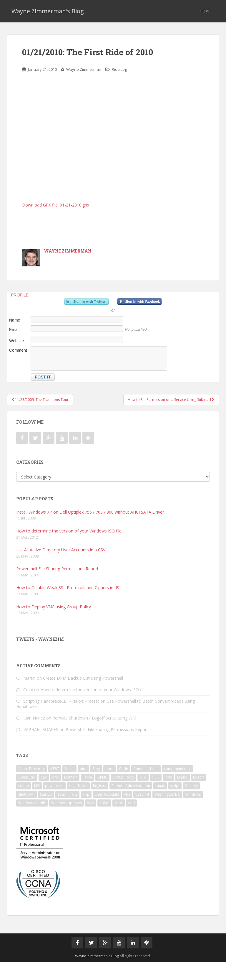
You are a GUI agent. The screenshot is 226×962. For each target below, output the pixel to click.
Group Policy (123, 777)
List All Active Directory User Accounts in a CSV (60, 550)
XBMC (104, 802)
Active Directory (31, 768)
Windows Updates (66, 802)
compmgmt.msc (177, 768)
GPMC (102, 777)
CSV (44, 777)
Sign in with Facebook (139, 301)
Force (87, 777)
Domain (70, 777)
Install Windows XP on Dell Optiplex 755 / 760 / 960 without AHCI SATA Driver (90, 512)
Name (14, 320)
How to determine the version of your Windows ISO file (69, 531)
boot (109, 768)
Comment (18, 350)
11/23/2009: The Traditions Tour (40, 399)
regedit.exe (78, 785)
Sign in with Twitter (86, 301)
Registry (99, 785)
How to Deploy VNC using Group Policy (53, 606)
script (175, 785)
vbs (127, 794)
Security (191, 785)
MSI (37, 785)
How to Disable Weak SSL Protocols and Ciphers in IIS (67, 587)
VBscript (142, 794)
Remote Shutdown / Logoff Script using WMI (94, 718)
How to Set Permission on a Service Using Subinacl (171, 399)
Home (205, 11)
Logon (23, 785)
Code (123, 768)
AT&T (54, 768)
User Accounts (107, 794)
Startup (46, 794)
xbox (118, 802)
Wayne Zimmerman (83, 69)
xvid (131, 802)
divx (55, 777)
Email (14, 329)
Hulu (155, 777)
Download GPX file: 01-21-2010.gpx (55, 205)
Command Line (146, 768)
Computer (26, 777)
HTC (143, 777)
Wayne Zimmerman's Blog (47, 11)
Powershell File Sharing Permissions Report (57, 568)
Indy (168, 777)
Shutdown (26, 794)
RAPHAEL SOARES (40, 729)
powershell (54, 785)
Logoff (198, 777)
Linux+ (182, 777)
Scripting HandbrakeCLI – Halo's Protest (61, 701)
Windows (193, 794)
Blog (96, 768)
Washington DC (167, 794)
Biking (69, 768)
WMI (90, 802)
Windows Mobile (32, 802)
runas (160, 785)
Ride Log (119, 69)
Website (16, 340)
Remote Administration (131, 785)
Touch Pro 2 (67, 794)
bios (83, 768)
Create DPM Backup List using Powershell (83, 678)
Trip (86, 794)
